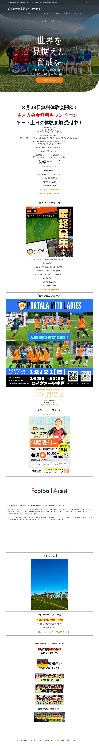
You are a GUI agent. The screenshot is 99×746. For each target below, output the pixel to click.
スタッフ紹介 (43, 21)
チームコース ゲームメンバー (49, 13)
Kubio (57, 740)
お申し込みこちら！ (49, 415)
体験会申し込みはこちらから (49, 193)
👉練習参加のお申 (42, 389)
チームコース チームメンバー (24, 13)
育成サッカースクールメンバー (75, 13)
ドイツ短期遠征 (49, 639)
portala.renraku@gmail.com (49, 189)
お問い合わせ (56, 21)
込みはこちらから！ (56, 389)
